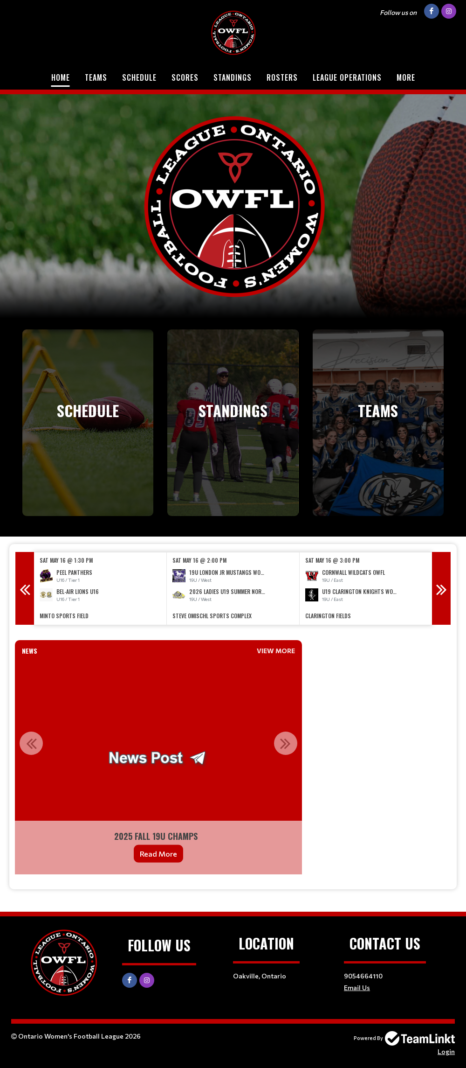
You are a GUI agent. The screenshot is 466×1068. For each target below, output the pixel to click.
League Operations (347, 77)
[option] (100, 588)
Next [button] (441, 588)
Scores (185, 77)
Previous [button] (24, 588)
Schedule (139, 77)
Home (60, 77)
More (406, 77)
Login (446, 1051)
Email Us (357, 987)
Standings (232, 77)
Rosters (282, 77)
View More (276, 651)
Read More (158, 853)
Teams (96, 77)
